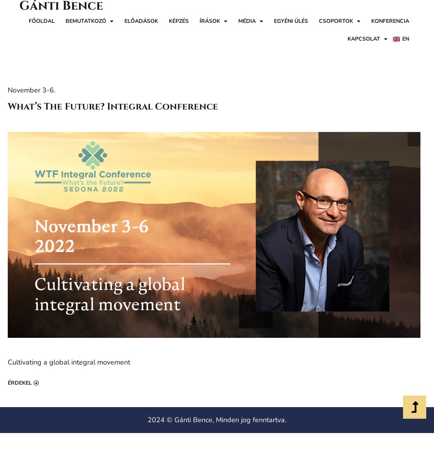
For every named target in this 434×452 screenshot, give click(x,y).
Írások (213, 21)
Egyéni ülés (291, 21)
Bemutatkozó (89, 21)
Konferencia (390, 21)
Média (250, 21)
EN (405, 39)
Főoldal (42, 21)
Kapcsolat (368, 39)
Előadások (141, 21)
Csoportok (339, 21)
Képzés (179, 21)
